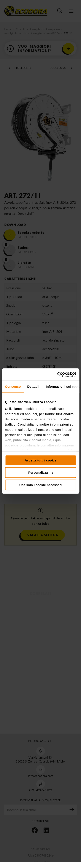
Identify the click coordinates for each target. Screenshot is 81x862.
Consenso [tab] (13, 386)
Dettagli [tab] (33, 386)
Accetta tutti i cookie (40, 460)
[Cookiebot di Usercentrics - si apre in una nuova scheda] (57, 374)
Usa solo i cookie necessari (40, 485)
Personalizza (40, 472)
